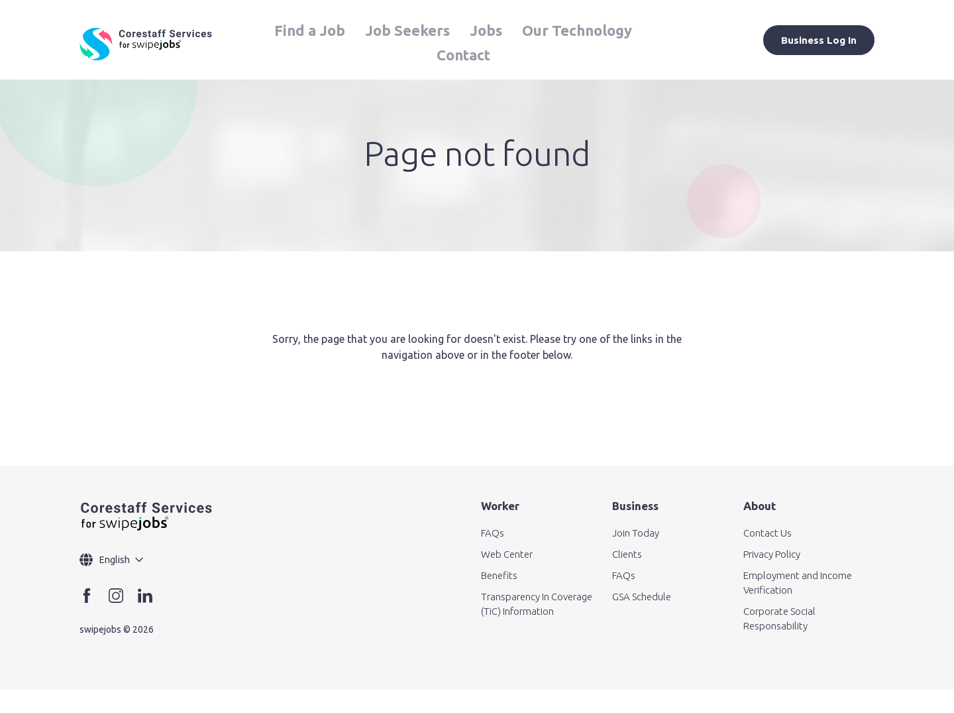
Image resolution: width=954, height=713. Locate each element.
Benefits (499, 575)
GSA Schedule (641, 596)
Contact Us (767, 533)
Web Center (507, 554)
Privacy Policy (771, 554)
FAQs (492, 533)
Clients (627, 554)
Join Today (635, 533)
